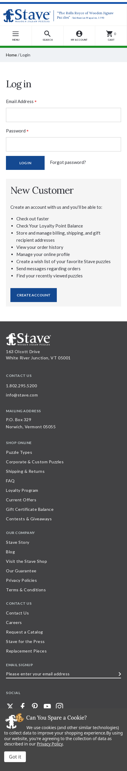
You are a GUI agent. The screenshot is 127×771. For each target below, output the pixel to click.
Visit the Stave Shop (26, 561)
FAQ (10, 480)
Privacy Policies (21, 580)
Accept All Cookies (15, 756)
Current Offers (21, 499)
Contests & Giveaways (29, 518)
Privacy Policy (50, 744)
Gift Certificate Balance (30, 509)
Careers (14, 622)
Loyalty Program (22, 490)
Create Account (34, 295)
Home (11, 54)
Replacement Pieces (26, 650)
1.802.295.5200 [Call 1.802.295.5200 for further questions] (21, 385)
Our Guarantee (21, 570)
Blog (10, 551)
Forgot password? (68, 162)
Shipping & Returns (25, 471)
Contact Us (17, 612)
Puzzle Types (19, 452)
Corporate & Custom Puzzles (35, 461)
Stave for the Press (25, 641)
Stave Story (17, 542)
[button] (48, 36)
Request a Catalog (24, 631)
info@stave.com (22, 394)
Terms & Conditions (26, 589)
